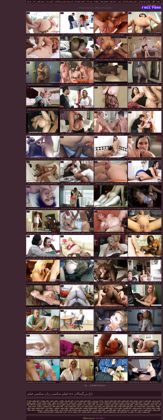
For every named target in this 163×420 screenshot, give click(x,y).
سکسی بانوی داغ (68, 1)
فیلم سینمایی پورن (127, 406)
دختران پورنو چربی (85, 401)
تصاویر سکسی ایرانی (51, 404)
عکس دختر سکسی (106, 402)
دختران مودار (20, 406)
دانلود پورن (121, 410)
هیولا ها (84, 1)
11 (78, 385)
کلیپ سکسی (69, 402)
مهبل (146, 1)
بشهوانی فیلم (122, 401)
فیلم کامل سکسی (80, 402)
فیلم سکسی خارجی (53, 410)
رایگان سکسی (39, 404)
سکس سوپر (85, 406)
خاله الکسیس (115, 408)
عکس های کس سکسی (54, 401)
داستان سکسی (74, 412)
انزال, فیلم (101, 1)
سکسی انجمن (138, 406)
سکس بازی (37, 408)
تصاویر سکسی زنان (137, 408)
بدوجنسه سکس (125, 408)
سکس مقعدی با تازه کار (118, 1)
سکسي (146, 408)
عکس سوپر (134, 402)
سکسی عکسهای (84, 412)
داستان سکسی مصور (25, 408)
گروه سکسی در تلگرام (32, 406)
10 (80, 385)
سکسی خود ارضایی (132, 1)
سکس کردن (139, 5)
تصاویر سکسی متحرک (31, 402)
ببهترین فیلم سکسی (48, 412)
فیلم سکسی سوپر (58, 406)
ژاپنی (107, 1)
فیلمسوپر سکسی (64, 404)
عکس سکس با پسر (76, 404)
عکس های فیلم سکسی (113, 404)
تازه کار (17, 1)
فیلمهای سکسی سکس (129, 404)
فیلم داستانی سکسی (63, 408)
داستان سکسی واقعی (39, 410)
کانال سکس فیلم (45, 406)
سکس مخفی (41, 401)
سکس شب (142, 402)
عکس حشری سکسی (99, 404)
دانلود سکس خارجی (86, 410)
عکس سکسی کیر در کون (72, 406)
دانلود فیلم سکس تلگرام (33, 412)
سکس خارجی (105, 408)
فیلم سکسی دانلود (111, 401)
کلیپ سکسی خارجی (61, 412)
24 (73, 385)
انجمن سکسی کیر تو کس (47, 402)
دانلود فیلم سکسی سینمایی (121, 402)
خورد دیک (77, 1)
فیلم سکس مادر (109, 412)
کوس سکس (60, 402)
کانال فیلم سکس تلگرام (112, 406)
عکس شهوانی (32, 401)
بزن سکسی (27, 410)
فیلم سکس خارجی (93, 402)
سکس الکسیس (99, 410)
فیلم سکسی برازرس (132, 410)
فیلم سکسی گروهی (98, 401)
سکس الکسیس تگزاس (93, 408)
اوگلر (141, 1)
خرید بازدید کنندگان (76, 418)
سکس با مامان (29, 404)
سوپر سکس (141, 404)
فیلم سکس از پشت (133, 401)
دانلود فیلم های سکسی (78, 408)
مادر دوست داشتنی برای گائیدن (51, 1)
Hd (22, 1)
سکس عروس (144, 401)
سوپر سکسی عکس (111, 410)
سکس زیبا (125, 412)
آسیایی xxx (37, 1)
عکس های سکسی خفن (97, 406)
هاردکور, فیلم (92, 1)
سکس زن (118, 412)
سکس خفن (87, 404)
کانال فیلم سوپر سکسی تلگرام (69, 410)
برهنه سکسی (28, 1)
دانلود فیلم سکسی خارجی (70, 401)
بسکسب (44, 408)
